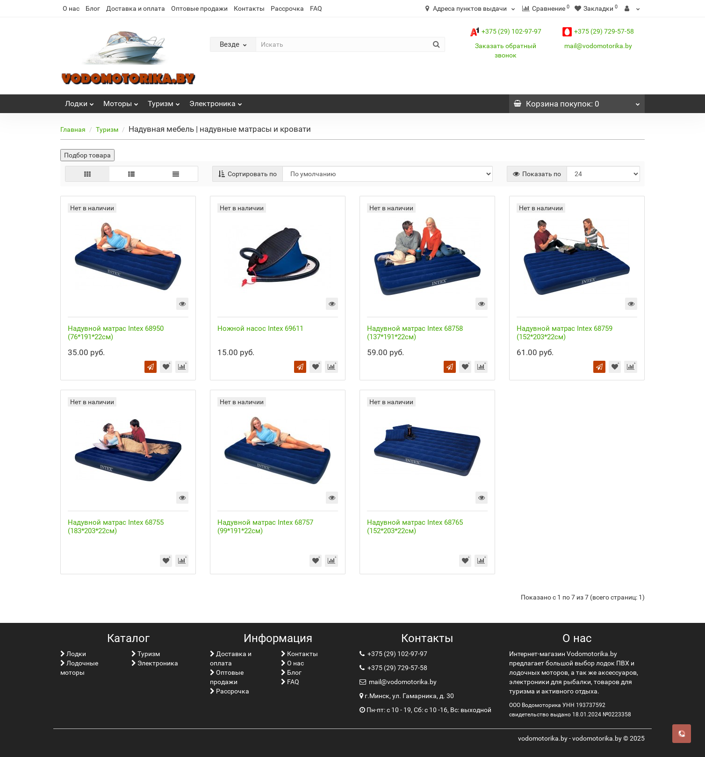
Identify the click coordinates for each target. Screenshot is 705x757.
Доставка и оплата (135, 8)
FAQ (316, 8)
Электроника (215, 101)
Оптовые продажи (199, 8)
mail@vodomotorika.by (598, 46)
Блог (93, 8)
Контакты (249, 8)
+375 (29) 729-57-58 (598, 31)
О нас (71, 8)
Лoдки (79, 101)
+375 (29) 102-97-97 (505, 31)
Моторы (120, 101)
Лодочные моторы (79, 667)
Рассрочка (287, 8)
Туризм (164, 101)
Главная (73, 129)
